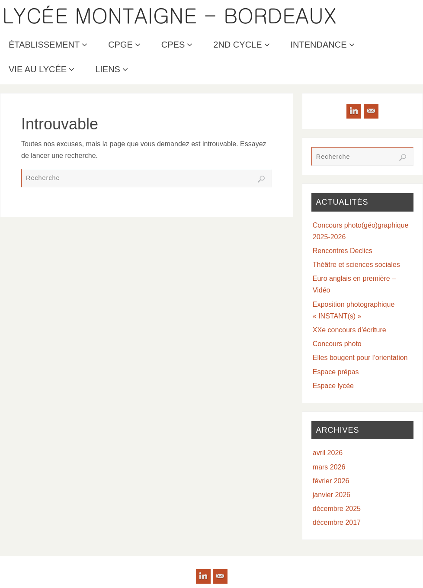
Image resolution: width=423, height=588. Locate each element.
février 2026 (331, 481)
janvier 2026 (331, 494)
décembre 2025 (337, 508)
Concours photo (337, 343)
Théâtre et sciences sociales (356, 264)
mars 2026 (329, 467)
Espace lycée (333, 385)
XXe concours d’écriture (349, 330)
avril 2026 (328, 452)
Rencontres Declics (342, 250)
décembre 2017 (337, 522)
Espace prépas (336, 372)
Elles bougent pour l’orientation (360, 357)
